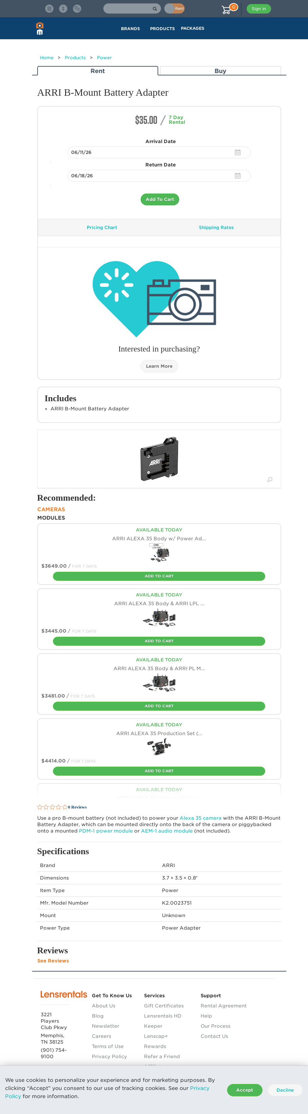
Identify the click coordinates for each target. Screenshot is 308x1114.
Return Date (160, 164)
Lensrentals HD (163, 1016)
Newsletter (105, 1026)
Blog (98, 1016)
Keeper (153, 1026)
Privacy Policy (109, 1056)
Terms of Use (108, 1046)
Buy (220, 70)
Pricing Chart (102, 227)
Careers (101, 1036)
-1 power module (106, 831)
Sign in (259, 8)
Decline (285, 1090)
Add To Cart (160, 199)
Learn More (159, 366)
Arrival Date (160, 141)
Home (47, 57)
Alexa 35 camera (201, 818)
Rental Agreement (224, 1005)
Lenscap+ (156, 1036)
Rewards (155, 1046)
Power (104, 57)
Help (206, 1016)
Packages (192, 28)
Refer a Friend (162, 1056)
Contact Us (214, 1036)
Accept (244, 1090)
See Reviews (53, 960)
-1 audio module (167, 831)
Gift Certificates (164, 1005)
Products (75, 57)
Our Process (215, 1026)
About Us (103, 1005)
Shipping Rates (216, 227)
